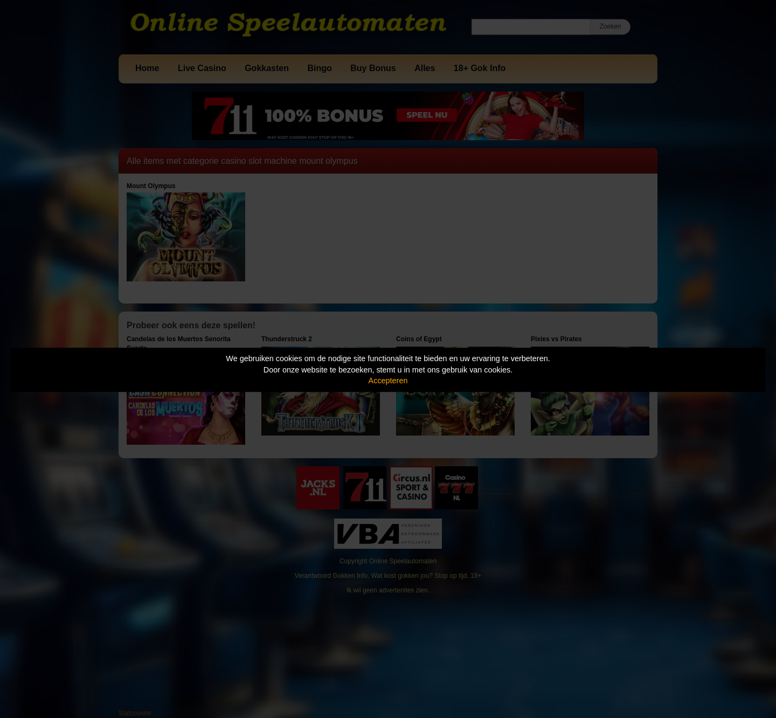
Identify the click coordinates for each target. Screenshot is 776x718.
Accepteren (388, 380)
